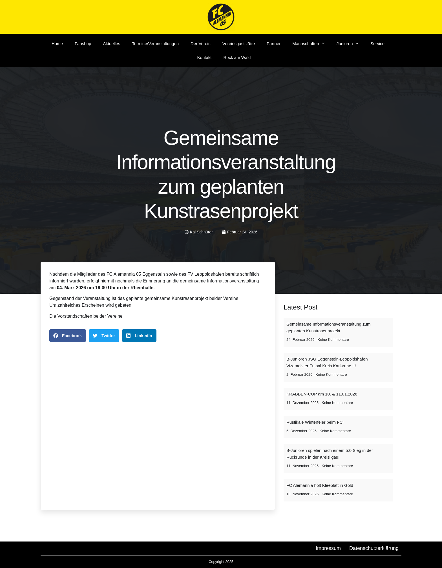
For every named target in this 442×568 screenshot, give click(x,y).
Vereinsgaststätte (238, 43)
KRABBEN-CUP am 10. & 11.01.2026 (321, 394)
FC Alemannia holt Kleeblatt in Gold (319, 485)
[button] (67, 335)
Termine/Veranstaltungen (155, 43)
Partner (273, 43)
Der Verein (201, 43)
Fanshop (83, 43)
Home (57, 43)
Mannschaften (308, 43)
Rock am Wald (237, 57)
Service (377, 43)
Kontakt (204, 57)
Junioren (348, 43)
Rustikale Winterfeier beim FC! (315, 422)
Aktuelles (111, 43)
